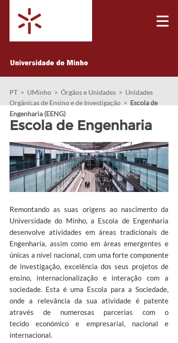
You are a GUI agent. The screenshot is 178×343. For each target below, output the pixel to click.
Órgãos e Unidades (88, 92)
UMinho (39, 92)
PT (13, 92)
